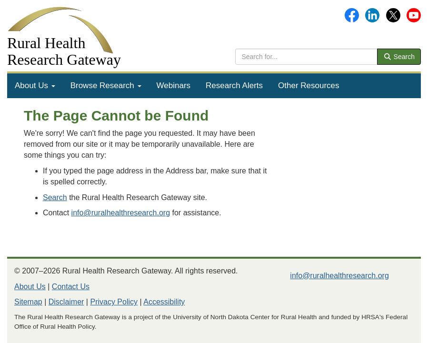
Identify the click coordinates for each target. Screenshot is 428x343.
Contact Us (71, 286)
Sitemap (28, 302)
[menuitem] (35, 85)
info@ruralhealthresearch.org (120, 213)
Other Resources (308, 85)
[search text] (306, 57)
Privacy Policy (114, 302)
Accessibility (164, 302)
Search (399, 57)
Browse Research (105, 85)
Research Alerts (234, 85)
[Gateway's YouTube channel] (414, 14)
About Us (35, 85)
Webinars (174, 85)
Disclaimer (66, 302)
